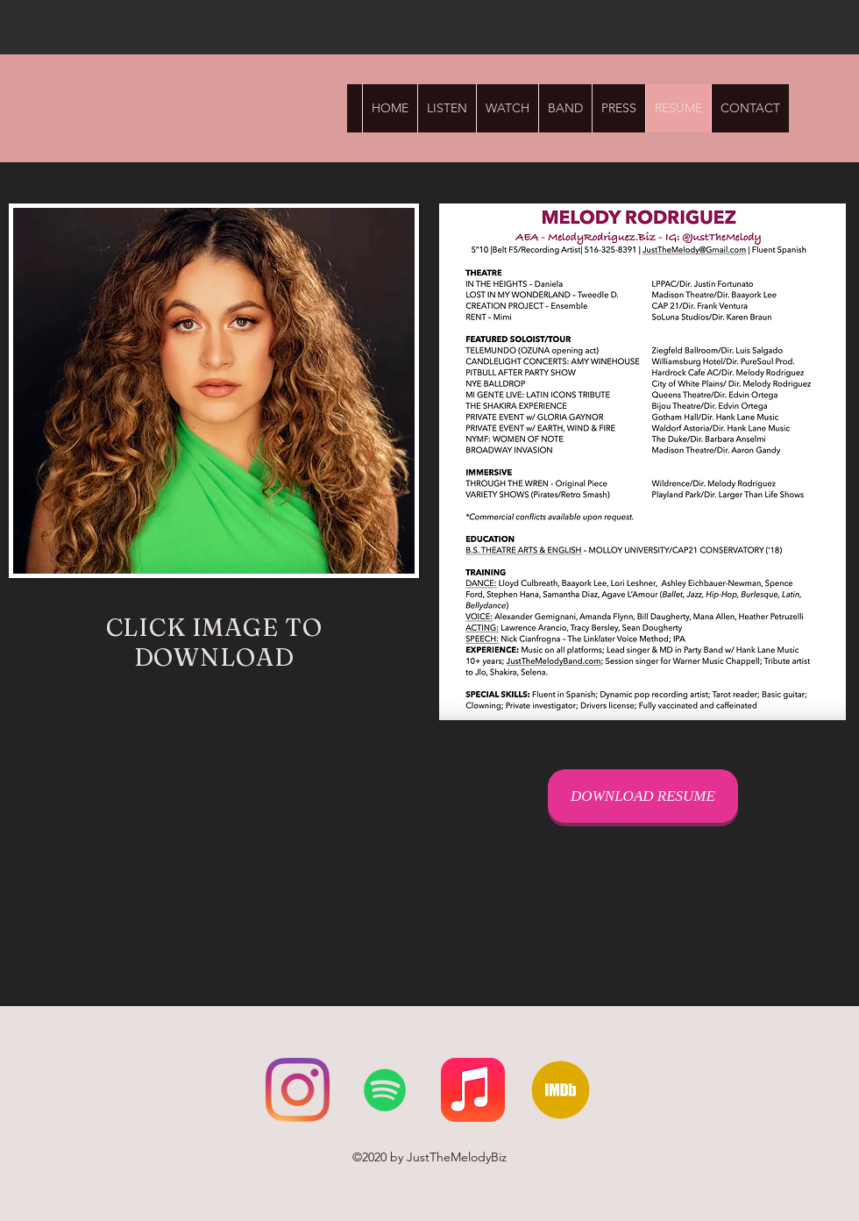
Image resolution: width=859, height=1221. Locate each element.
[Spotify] (385, 1090)
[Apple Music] (473, 1090)
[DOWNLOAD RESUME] (643, 796)
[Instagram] (298, 1090)
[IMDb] (561, 1090)
